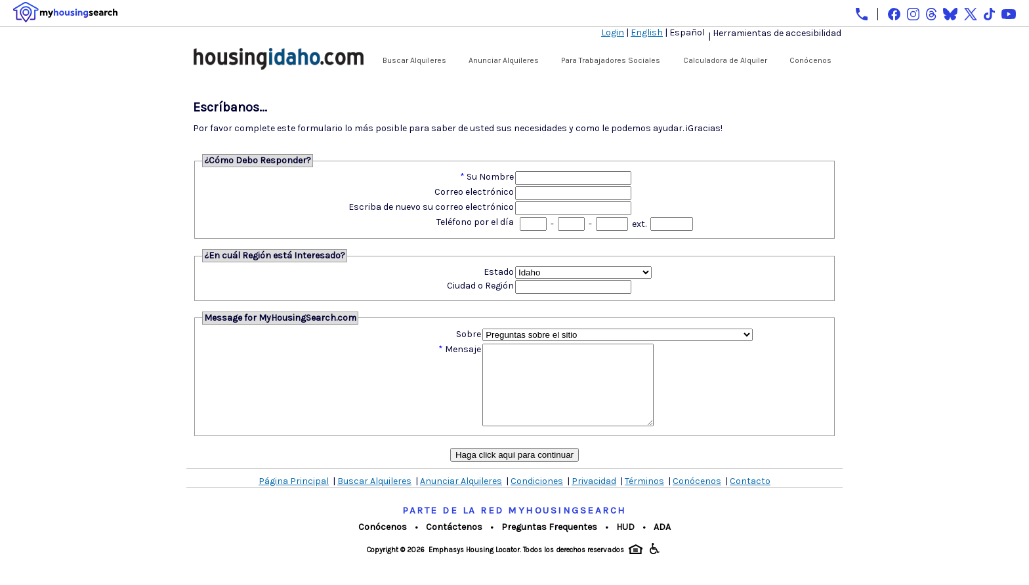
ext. (639, 224)
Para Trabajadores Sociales (610, 60)
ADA (662, 542)
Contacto (750, 496)
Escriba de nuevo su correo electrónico (431, 206)
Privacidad (594, 496)
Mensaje (463, 349)
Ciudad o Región (480, 285)
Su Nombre (490, 176)
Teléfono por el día (475, 222)
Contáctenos (454, 542)
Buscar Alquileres (414, 60)
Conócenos (810, 60)
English (647, 32)
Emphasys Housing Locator (474, 565)
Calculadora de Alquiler (725, 60)
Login (612, 32)
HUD (625, 542)
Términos (644, 496)
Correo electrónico (474, 191)
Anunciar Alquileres (504, 60)
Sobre (468, 334)
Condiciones (537, 496)
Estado (499, 271)
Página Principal (294, 496)
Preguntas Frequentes (549, 542)
